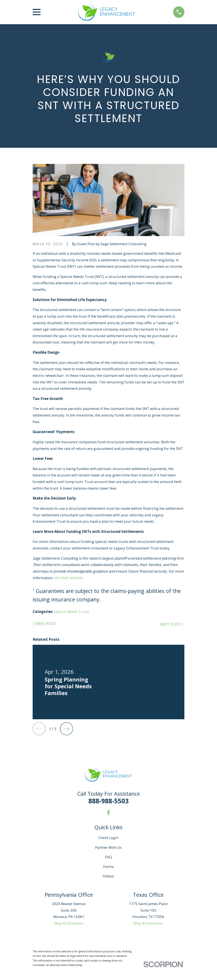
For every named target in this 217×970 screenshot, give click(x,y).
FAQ (108, 857)
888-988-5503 (108, 801)
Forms (108, 866)
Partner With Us (108, 847)
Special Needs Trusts (71, 611)
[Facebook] (108, 812)
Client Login (108, 837)
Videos (108, 876)
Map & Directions (68, 923)
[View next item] (66, 728)
